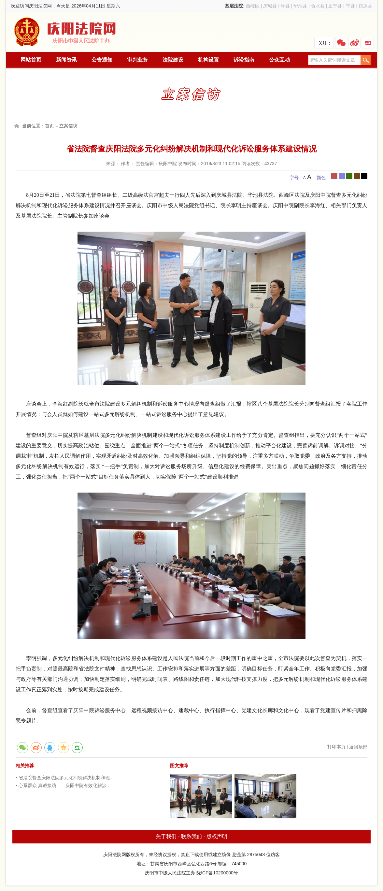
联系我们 (191, 836)
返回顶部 (358, 746)
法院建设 (173, 60)
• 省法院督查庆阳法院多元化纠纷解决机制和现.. (64, 777)
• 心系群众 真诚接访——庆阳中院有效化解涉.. (62, 785)
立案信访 (68, 125)
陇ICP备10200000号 (217, 872)
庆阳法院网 (65, 32)
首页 (49, 125)
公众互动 (279, 60)
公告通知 (102, 60)
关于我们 (166, 836)
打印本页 (336, 746)
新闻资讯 (66, 60)
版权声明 (216, 836)
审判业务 (137, 60)
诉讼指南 (244, 60)
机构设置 (208, 60)
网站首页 (31, 60)
